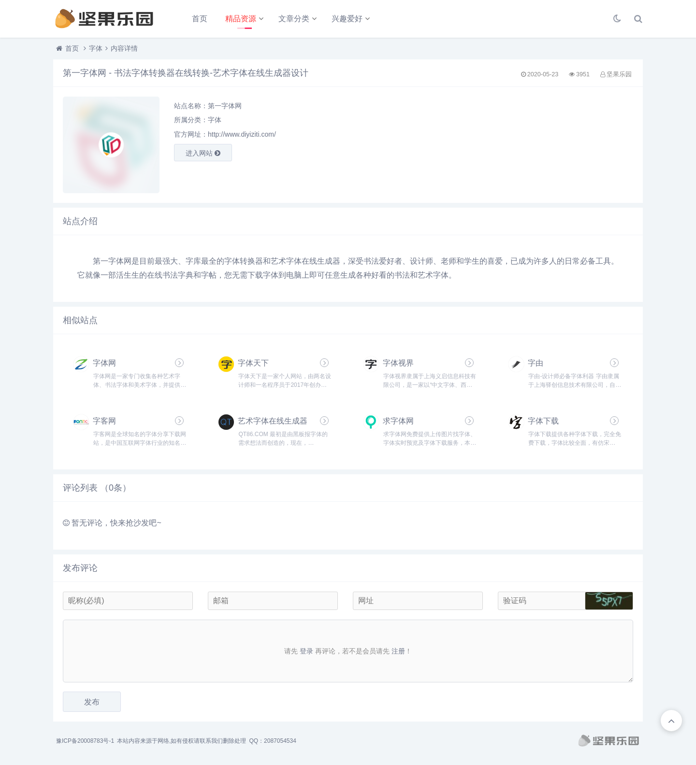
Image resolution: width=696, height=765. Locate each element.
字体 (95, 48)
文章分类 (293, 18)
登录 (306, 651)
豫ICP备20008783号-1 (85, 740)
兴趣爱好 (347, 18)
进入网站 (203, 153)
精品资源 (240, 18)
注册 (398, 651)
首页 (199, 18)
